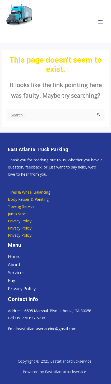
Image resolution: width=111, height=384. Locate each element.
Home (14, 256)
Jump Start (17, 213)
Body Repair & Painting (28, 199)
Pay (11, 280)
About (14, 264)
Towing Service (21, 206)
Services (16, 272)
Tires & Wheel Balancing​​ (29, 192)
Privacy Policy (19, 220)
